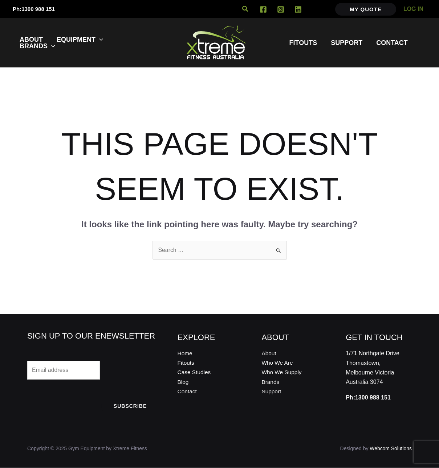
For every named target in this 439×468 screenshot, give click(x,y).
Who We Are (277, 363)
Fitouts (186, 363)
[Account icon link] (413, 9)
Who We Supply (282, 372)
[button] (245, 9)
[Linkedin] (298, 9)
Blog (183, 382)
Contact (188, 392)
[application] (98, 39)
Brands (270, 382)
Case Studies (195, 372)
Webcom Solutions (391, 449)
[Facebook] (263, 9)
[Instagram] (280, 9)
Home (185, 353)
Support (271, 392)
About (269, 353)
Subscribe (130, 406)
